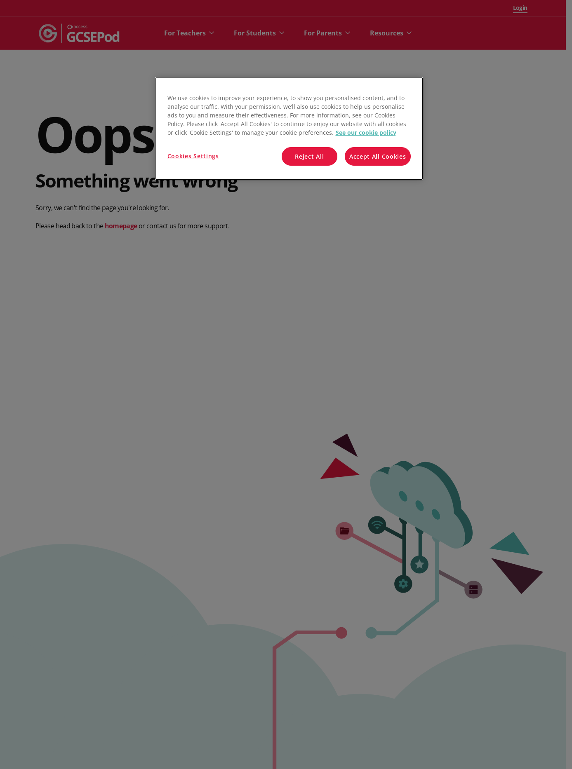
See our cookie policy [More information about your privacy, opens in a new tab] (366, 132)
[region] (289, 129)
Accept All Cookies (377, 156)
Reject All (309, 156)
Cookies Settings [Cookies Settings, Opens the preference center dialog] (193, 156)
